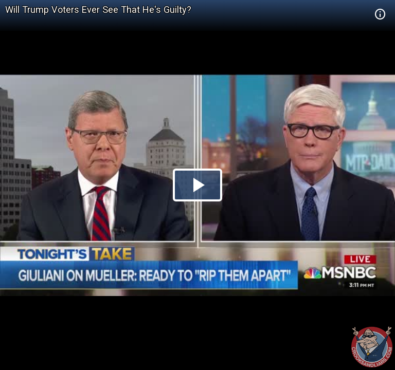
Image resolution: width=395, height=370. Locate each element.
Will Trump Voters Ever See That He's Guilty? (98, 9)
